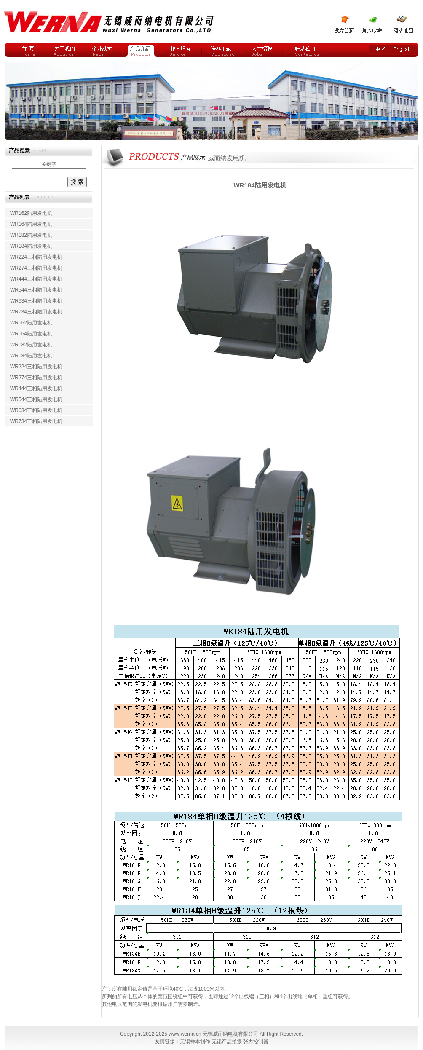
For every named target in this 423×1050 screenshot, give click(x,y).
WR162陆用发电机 (31, 213)
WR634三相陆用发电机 (36, 301)
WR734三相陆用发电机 (36, 312)
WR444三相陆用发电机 (36, 279)
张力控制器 (255, 1042)
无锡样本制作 (195, 1042)
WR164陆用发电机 (31, 224)
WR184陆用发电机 (31, 246)
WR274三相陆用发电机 (36, 268)
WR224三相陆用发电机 (36, 257)
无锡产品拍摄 (227, 1042)
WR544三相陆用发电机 (36, 290)
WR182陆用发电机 (31, 235)
